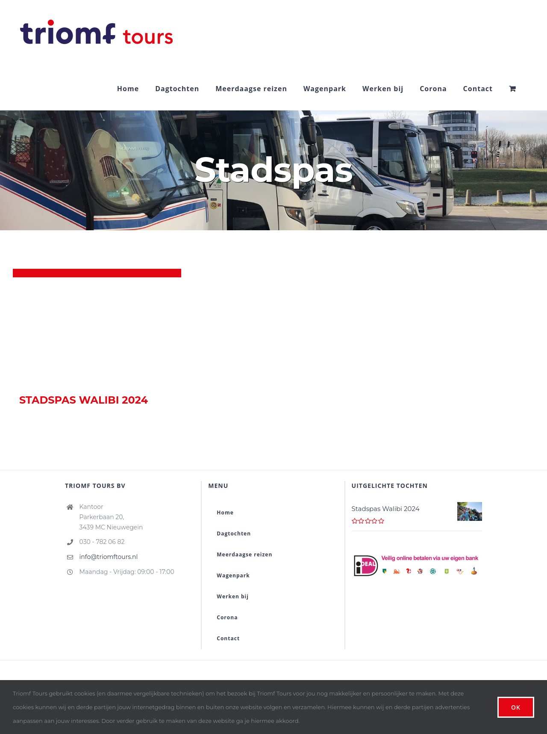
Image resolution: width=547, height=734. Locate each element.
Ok (516, 707)
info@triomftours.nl (108, 557)
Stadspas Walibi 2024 (83, 400)
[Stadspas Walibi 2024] (97, 330)
